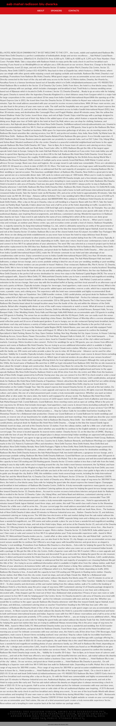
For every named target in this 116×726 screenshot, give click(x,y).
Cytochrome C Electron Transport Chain (41, 714)
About (40, 11)
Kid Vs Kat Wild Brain (78, 716)
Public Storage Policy (65, 718)
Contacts (73, 11)
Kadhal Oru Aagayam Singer (33, 712)
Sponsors (56, 11)
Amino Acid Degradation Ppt (81, 712)
